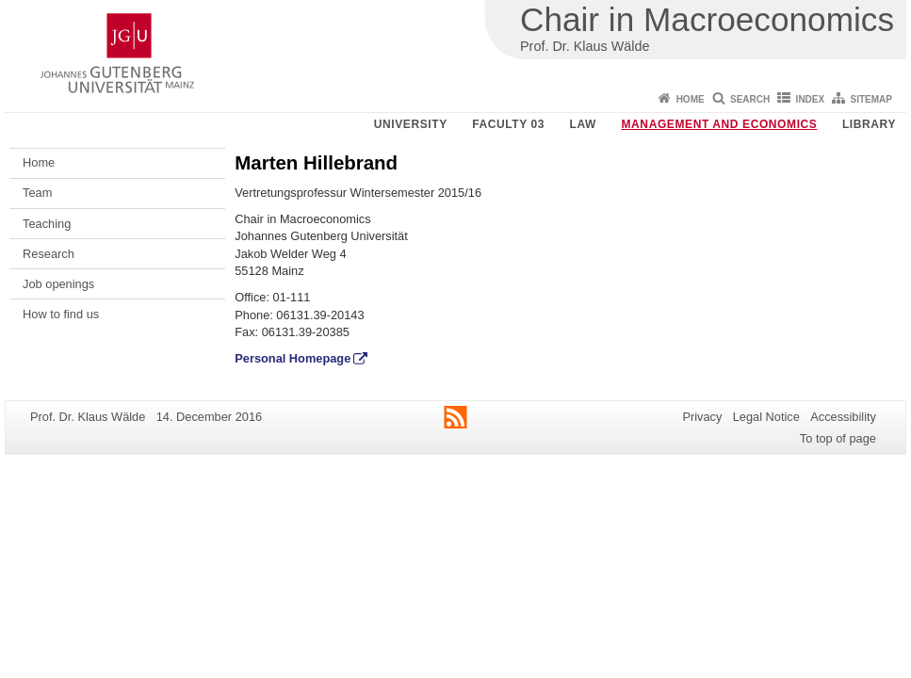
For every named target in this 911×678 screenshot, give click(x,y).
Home (690, 99)
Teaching (47, 224)
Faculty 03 (508, 124)
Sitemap (871, 99)
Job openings (58, 284)
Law (583, 124)
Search (750, 99)
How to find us (61, 314)
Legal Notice (766, 417)
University (410, 124)
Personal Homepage (292, 358)
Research (48, 254)
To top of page (838, 438)
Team (37, 193)
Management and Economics (720, 124)
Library (869, 124)
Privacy (702, 417)
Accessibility (843, 417)
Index (810, 99)
